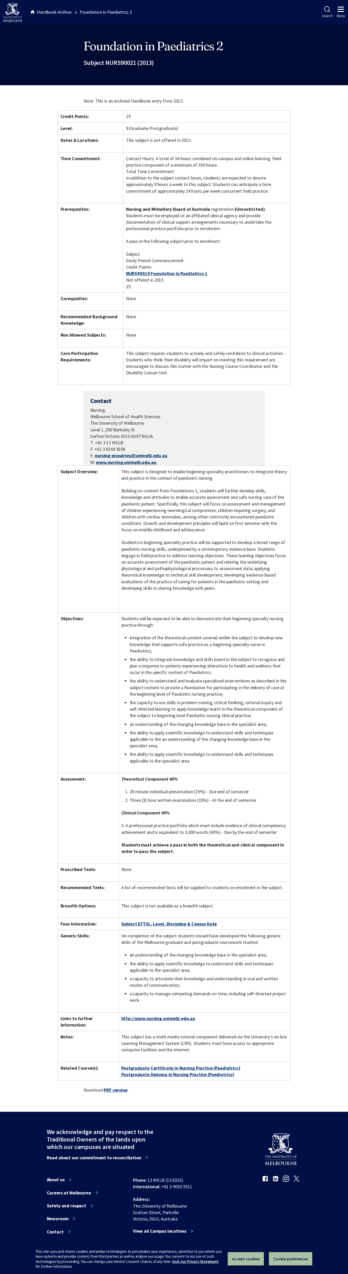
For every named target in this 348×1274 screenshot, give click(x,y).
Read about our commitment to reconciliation (94, 1158)
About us (56, 1180)
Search (327, 12)
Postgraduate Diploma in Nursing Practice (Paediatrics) (177, 1074)
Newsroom (58, 1219)
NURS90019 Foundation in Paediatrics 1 (167, 273)
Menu (341, 12)
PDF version (116, 1090)
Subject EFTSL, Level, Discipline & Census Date (169, 924)
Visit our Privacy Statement (195, 1261)
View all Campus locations (160, 1231)
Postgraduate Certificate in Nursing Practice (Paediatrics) (180, 1068)
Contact (55, 1232)
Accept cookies (246, 1258)
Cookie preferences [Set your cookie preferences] (290, 1258)
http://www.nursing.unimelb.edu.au (158, 1018)
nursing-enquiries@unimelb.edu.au (131, 455)
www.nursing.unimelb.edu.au (126, 462)
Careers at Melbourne (69, 1193)
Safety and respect (66, 1206)
